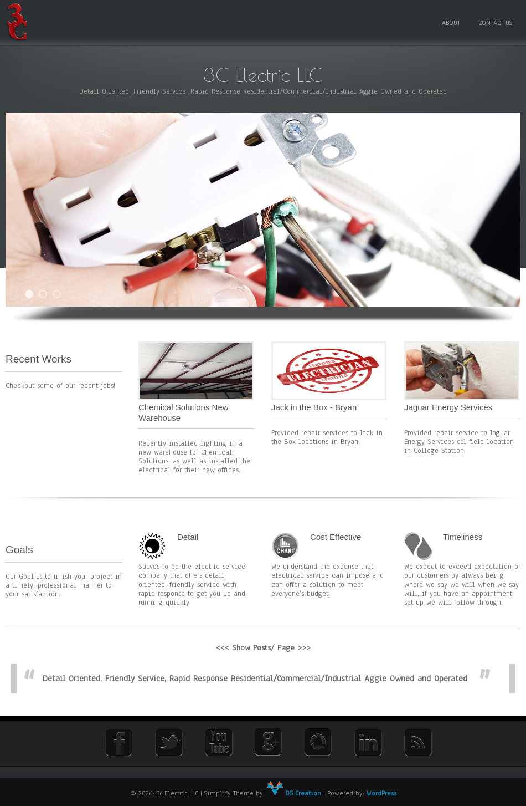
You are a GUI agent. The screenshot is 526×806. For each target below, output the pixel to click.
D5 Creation (294, 793)
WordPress (381, 793)
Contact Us (495, 22)
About (451, 22)
